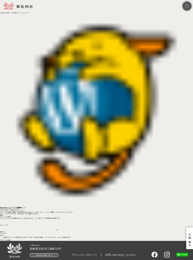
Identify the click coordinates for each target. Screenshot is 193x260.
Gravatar (20, 213)
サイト (2, 235)
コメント (4, 225)
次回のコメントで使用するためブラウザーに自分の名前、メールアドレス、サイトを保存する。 (38, 237)
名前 (2, 232)
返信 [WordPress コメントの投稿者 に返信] (1, 215)
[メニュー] (186, 6)
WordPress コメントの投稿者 (11, 207)
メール (3, 233)
